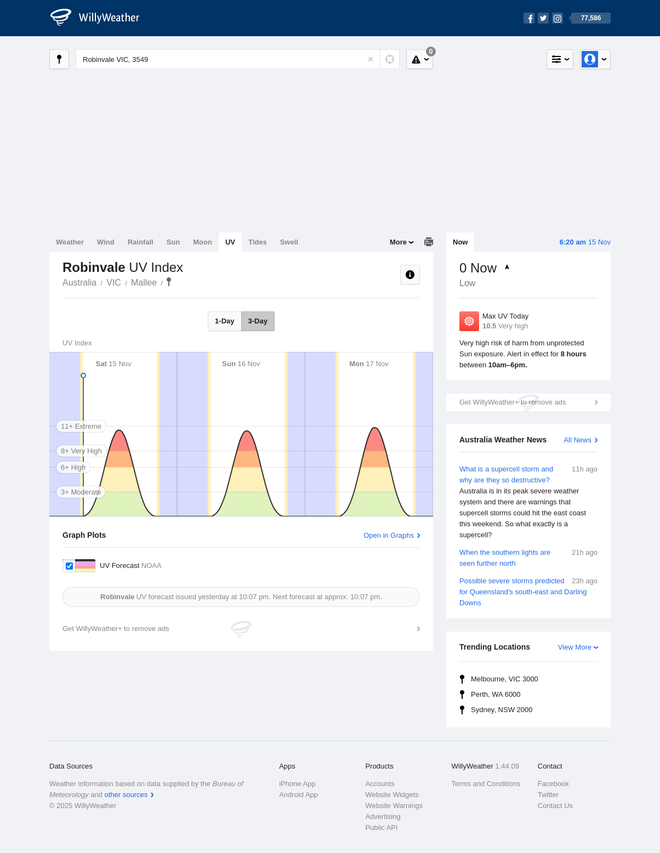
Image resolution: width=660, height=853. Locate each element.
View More (574, 647)
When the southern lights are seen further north (528, 557)
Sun (173, 242)
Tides (257, 242)
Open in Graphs (388, 535)
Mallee (144, 282)
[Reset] (370, 59)
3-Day (258, 321)
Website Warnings (394, 805)
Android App (298, 795)
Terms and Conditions (486, 784)
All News (577, 440)
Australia (79, 282)
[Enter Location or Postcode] (238, 59)
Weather (70, 242)
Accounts (379, 784)
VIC (113, 282)
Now (460, 242)
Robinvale (168, 281)
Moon (202, 242)
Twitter (548, 795)
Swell (289, 242)
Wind (106, 242)
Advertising (382, 816)
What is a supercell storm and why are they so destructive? (528, 502)
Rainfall (140, 242)
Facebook (553, 784)
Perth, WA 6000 (496, 694)
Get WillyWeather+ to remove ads (512, 402)
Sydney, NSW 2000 (501, 710)
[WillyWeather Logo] (100, 18)
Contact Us (555, 805)
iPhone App (297, 784)
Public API (381, 827)
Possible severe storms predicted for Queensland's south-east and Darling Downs (528, 591)
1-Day (224, 321)
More (398, 242)
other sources (125, 795)
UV (230, 242)
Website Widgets (391, 795)
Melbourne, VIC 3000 (504, 679)
